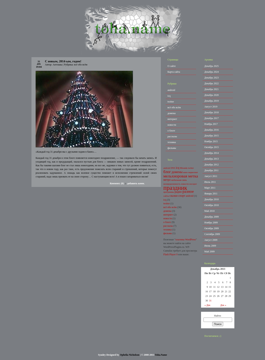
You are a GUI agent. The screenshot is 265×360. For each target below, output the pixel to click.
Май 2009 (209, 251)
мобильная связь (179, 180)
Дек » (223, 305)
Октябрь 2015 (211, 147)
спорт (181, 195)
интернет (172, 119)
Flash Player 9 (170, 254)
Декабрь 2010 (211, 199)
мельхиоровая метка (180, 176)
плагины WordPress (185, 239)
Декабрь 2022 (211, 83)
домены (171, 113)
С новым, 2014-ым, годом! (63, 61)
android (171, 90)
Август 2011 (210, 176)
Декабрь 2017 (211, 118)
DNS (173, 168)
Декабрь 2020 (211, 95)
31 (210, 300)
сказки (174, 195)
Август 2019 (210, 106)
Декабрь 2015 (211, 135)
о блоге (171, 130)
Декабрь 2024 (211, 71)
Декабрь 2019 (211, 100)
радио (178, 191)
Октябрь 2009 (211, 228)
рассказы (172, 136)
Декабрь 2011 (211, 170)
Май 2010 (209, 210)
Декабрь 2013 (211, 158)
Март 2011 (210, 187)
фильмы (171, 148)
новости (171, 124)
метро (167, 179)
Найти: (217, 315)
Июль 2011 (210, 182)
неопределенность (172, 184)
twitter (170, 101)
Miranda (183, 168)
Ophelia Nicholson (129, 354)
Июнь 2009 (210, 245)
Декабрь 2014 (211, 153)
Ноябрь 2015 (211, 141)
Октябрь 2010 (211, 205)
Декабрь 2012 (211, 164)
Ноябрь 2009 (211, 222)
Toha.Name (161, 354)
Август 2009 (210, 239)
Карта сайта (173, 71)
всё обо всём (80, 64)
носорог (193, 184)
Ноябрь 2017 (211, 124)
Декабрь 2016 (211, 129)
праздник (175, 187)
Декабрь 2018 (211, 112)
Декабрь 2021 (211, 89)
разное (188, 191)
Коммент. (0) (117, 183)
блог (167, 172)
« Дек (208, 305)
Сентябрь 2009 (212, 234)
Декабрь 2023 (211, 77)
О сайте (171, 66)
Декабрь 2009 (211, 216)
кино (185, 172)
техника (171, 142)
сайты (166, 196)
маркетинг (193, 172)
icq (169, 95)
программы (168, 192)
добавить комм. (136, 183)
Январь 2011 (210, 193)
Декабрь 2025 (211, 66)
